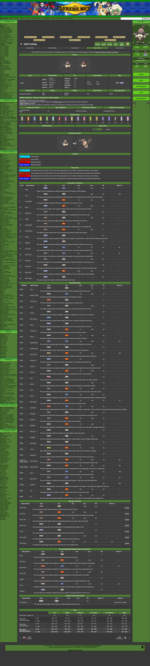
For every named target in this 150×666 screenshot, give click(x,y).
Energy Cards (3, 438)
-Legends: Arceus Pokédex (6, 40)
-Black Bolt (2, 449)
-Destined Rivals (4, 451)
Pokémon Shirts (4, 88)
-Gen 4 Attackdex (4, 49)
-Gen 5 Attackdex (4, 51)
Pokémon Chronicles (5, 122)
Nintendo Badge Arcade (6, 225)
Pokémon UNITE (4, 167)
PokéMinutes (3, 137)
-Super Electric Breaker (6, 503)
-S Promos (2, 518)
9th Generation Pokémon (6, 95)
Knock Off (22, 519)
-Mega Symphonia (4, 494)
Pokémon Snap (4, 304)
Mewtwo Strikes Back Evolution (7, 399)
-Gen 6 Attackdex (4, 52)
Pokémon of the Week (5, 69)
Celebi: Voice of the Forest (6, 369)
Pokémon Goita (4, 326)
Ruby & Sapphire (4, 271)
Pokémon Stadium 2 (5, 294)
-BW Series (3, 472)
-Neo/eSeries (3, 476)
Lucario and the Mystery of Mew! (8, 374)
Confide (32, 484)
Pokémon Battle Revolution (7, 259)
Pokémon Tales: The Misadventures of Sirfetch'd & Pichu (7, 146)
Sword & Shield (4, 173)
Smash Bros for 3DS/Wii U (6, 224)
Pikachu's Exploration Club (6, 418)
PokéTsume (3, 149)
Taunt (31, 307)
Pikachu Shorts (9, 405)
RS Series (2, 345)
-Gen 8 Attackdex (4, 54)
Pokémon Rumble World (6, 217)
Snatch (22, 579)
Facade (32, 372)
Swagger (32, 437)
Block (21, 555)
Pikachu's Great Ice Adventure (7, 419)
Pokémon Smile (4, 183)
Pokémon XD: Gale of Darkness (8, 276)
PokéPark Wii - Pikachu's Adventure (6, 257)
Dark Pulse (28, 254)
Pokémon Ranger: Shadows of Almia (7, 263)
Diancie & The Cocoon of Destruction (6, 391)
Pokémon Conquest (5, 235)
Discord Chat (3, 91)
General (97, 44)
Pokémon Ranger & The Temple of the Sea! (8, 376)
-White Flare (3, 450)
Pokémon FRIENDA (5, 329)
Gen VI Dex (97, 48)
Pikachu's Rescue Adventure (7, 408)
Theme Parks (3, 89)
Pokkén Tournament (5, 222)
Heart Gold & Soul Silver (6, 250)
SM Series (2, 357)
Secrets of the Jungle (5, 400)
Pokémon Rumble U (5, 233)
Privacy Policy (81, 645)
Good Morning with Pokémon (7, 139)
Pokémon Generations (5, 128)
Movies (8, 360)
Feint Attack (28, 225)
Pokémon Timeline (4, 74)
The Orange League (5, 107)
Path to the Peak (4, 136)
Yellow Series (3, 342)
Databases (9, 21)
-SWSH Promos (4, 482)
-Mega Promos (3, 480)
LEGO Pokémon (4, 86)
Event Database (4, 94)
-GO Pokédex (3, 41)
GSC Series (3, 343)
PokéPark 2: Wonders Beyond (7, 236)
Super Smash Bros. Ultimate (7, 203)
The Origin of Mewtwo (5, 363)
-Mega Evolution (4, 447)
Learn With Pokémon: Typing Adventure (7, 242)
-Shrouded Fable (4, 457)
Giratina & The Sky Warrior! (7, 379)
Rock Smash (33, 461)
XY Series (2, 355)
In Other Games (4, 315)
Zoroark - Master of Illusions (7, 381)
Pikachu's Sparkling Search (7, 421)
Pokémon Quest (4, 202)
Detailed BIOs (3, 337)
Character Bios (3, 105)
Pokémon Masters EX (5, 166)
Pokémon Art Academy (5, 212)
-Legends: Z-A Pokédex (6, 43)
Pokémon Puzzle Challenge (7, 296)
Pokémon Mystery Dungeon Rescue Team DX (7, 182)
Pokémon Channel (4, 278)
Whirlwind (28, 266)
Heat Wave (23, 567)
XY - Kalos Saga (4, 115)
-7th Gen (2, 73)
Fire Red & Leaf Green (5, 272)
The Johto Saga (4, 108)
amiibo (1, 323)
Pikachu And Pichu (4, 410)
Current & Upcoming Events (7, 93)
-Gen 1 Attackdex (4, 46)
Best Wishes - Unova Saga (6, 113)
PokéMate (2, 289)
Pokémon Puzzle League (6, 303)
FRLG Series (3, 346)
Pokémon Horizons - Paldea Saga (8, 121)
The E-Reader (3, 288)
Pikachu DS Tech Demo (6, 286)
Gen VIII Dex (52, 48)
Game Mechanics (4, 67)
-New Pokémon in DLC (5, 96)
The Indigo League (4, 106)
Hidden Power (34, 295)
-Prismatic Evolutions (5, 454)
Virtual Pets (3, 321)
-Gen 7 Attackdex (4, 53)
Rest (31, 378)
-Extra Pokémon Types (5, 435)
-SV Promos (3, 481)
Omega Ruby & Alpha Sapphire (7, 207)
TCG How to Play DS (5, 244)
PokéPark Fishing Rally (6, 287)
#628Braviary (29, 637)
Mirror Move (28, 278)
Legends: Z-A (3, 159)
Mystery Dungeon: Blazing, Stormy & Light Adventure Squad (8, 254)
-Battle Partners (4, 501)
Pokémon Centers (4, 75)
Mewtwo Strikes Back (5, 364)
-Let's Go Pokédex (4, 36)
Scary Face (23, 537)
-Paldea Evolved (4, 466)
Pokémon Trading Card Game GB (8, 309)
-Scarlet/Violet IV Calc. (5, 68)
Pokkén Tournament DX (6, 199)
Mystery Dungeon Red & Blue (7, 283)
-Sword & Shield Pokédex (6, 37)
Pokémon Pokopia (4, 161)
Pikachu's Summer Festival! (7, 414)
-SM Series (3, 470)
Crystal (2, 293)
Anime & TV (8, 100)
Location (103, 44)
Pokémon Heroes (4, 370)
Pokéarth (70, 18)
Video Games (8, 152)
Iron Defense (23, 602)
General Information (5, 334)
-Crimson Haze (3, 509)
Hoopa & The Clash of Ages (7, 392)
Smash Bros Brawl (4, 268)
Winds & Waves (4, 155)
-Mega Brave (3, 493)
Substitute (33, 455)
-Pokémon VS (3, 514)
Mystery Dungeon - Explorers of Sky (8, 261)
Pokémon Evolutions (5, 131)
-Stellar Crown (3, 456)
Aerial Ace (33, 360)
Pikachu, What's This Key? (6, 426)
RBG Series (3, 341)
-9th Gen (2, 70)
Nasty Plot (28, 213)
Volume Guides (4, 340)
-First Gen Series (4, 477)
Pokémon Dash (4, 277)
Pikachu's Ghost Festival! (6, 416)
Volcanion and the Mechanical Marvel (7, 394)
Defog (27, 237)
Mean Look (23, 525)
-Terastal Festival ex (5, 502)
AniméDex (2, 103)
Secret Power (34, 467)
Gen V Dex (119, 48)
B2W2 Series (3, 353)
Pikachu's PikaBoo (4, 411)
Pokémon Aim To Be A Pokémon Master (8, 119)
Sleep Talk (33, 443)
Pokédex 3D (3, 239)
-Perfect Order (3, 444)
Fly (31, 496)
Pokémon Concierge (5, 143)
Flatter (27, 219)
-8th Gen (2, 72)
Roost (31, 325)
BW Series (2, 352)
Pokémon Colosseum (5, 275)
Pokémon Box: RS (4, 280)
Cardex (2, 64)
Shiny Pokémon (4, 126)
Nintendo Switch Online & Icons (8, 324)
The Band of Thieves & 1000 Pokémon (7, 214)
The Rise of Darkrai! (5, 378)
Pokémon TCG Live (5, 188)
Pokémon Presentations (6, 85)
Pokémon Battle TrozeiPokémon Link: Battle (8, 210)
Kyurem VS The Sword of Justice (8, 385)
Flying (108, 129)
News (1, 24)
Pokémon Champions (5, 160)
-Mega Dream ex (4, 491)
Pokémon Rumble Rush (6, 198)
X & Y (1, 206)
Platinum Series (4, 350)
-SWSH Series (3, 468)
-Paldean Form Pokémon (6, 98)
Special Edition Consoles (6, 318)
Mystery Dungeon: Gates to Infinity (8, 234)
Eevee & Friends (4, 424)
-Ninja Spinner (3, 488)
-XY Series (2, 471)
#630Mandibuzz (119, 637)
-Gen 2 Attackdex (4, 47)
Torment (32, 366)
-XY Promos (3, 484)
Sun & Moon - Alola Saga (6, 116)
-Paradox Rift (3, 462)
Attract (32, 384)
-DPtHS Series (3, 473)
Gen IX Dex (30, 48)
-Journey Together (4, 452)
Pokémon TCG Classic (5, 441)
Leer (26, 195)
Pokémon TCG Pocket (5, 171)
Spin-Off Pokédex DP (5, 62)
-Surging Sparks (4, 455)
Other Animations (4, 140)
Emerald (2, 273)
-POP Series (3, 486)
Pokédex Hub (36, 18)
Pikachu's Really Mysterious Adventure (7, 423)
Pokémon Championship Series (8, 77)
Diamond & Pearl (4, 247)
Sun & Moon (3, 191)
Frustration (33, 331)
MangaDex (3, 335)
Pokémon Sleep (4, 169)
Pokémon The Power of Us (6, 397)
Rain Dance (33, 319)
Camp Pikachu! (4, 412)
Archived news (3, 25)
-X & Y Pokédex (4, 33)
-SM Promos (3, 483)
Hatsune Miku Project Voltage (7, 79)
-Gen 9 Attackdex (4, 56)
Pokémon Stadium (4, 308)
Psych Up (33, 431)
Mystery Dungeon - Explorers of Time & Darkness (8, 266)
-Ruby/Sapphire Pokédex (6, 30)
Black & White (3, 228)
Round (32, 396)
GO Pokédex (46, 18)
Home (11, 18)
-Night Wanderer (4, 507)
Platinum (2, 249)
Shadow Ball (33, 342)
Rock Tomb (33, 354)
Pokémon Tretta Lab (5, 231)
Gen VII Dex (75, 48)
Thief (31, 390)
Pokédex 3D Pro (4, 240)
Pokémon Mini (3, 297)
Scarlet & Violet (4, 157)
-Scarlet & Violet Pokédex (6, 42)
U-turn (32, 449)
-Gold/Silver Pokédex (5, 28)
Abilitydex (2, 59)
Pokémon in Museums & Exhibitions (6, 81)
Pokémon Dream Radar (6, 230)
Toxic (31, 289)
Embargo (27, 260)
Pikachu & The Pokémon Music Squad (7, 428)
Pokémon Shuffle (4, 215)
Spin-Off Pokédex (4, 61)
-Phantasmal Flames (5, 446)
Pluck (26, 207)
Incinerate (33, 408)
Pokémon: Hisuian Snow (6, 132)
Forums (16, 18)
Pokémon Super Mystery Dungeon (8, 218)
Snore (21, 585)
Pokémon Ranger (4, 282)
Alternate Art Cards (4, 439)
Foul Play (22, 513)
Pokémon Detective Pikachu (7, 402)
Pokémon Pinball (4, 305)
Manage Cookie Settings (93, 645)
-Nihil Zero (2, 489)
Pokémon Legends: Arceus (6, 176)
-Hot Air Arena (3, 499)
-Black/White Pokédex (5, 32)
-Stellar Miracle (3, 505)
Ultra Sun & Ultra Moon (6, 192)
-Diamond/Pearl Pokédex (6, 31)
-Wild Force (3, 510)
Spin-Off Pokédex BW (5, 63)
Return (32, 337)
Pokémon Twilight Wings (6, 129)
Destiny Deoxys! (4, 373)
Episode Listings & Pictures (7, 102)
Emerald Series (4, 347)
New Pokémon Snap (5, 186)
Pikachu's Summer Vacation (7, 407)
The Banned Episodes (5, 124)
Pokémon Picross (4, 219)
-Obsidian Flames (4, 465)
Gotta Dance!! (3, 413)
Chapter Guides (4, 338)
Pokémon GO (3, 164)
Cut (31, 490)
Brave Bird (28, 272)
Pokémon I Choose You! (6, 396)
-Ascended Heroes (4, 445)
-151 (1, 464)
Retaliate (32, 425)
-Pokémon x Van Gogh (5, 83)
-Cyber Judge (3, 512)
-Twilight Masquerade (5, 459)
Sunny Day (33, 301)
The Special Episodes (5, 123)
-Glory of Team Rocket (5, 498)
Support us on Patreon (75, 650)
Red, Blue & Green (4, 300)
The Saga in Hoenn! (5, 110)
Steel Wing (33, 402)
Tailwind (27, 243)
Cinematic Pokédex (5, 65)
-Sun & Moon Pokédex (5, 35)
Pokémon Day (3, 84)
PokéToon (2, 134)
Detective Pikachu (4, 201)
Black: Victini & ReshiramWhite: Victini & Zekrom (8, 383)
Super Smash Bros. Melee (6, 298)
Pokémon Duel (3, 223)
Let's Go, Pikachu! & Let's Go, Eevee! (7, 194)
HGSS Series (3, 351)
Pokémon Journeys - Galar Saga (8, 117)
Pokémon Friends (4, 162)
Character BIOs (4, 336)
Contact (22, 18)
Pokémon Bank (4, 208)
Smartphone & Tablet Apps (6, 320)
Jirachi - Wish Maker (5, 372)
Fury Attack (28, 201)
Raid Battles (3, 440)
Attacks (109, 44)
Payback (32, 419)
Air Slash (27, 248)
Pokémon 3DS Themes (6, 319)
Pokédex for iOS (4, 245)
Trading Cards (8, 431)
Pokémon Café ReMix (5, 165)
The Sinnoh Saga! (4, 112)
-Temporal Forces (4, 460)
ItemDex (2, 57)
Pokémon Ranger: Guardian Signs (8, 251)
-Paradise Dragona (4, 504)
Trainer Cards (3, 436)
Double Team (34, 348)
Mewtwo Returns (4, 368)
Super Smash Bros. (5, 310)
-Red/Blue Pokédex (5, 27)
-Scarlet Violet (3, 467)
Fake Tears (23, 507)
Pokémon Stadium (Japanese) (7, 307)
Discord (28, 18)
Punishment (28, 231)
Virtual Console (4, 317)
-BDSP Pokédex (4, 38)
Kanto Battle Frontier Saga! (7, 111)
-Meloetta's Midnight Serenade (7, 386)
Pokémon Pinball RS (5, 281)
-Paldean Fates (4, 461)
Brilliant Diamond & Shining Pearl (8, 175)
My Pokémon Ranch (5, 267)
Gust (26, 189)
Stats (115, 44)
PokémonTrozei (4, 284)
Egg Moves (122, 44)
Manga (9, 331)
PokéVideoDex (3, 138)
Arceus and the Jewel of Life (7, 380)
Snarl (31, 473)
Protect (32, 313)
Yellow (1, 302)
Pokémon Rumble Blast (6, 238)
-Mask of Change (4, 508)
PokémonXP (3, 78)
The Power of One (4, 365)
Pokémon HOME (4, 177)
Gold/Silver (3, 292)
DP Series (2, 348)
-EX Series (2, 475)
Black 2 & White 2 (4, 229)
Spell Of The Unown (5, 367)
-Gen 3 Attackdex (4, 48)
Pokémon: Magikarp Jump (6, 197)
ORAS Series (3, 356)
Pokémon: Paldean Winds (6, 133)
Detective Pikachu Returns (6, 170)
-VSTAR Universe (4, 513)
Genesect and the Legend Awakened (6, 388)
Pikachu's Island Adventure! (7, 417)
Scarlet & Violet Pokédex (58, 18)
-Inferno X (2, 492)
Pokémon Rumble (4, 252)
